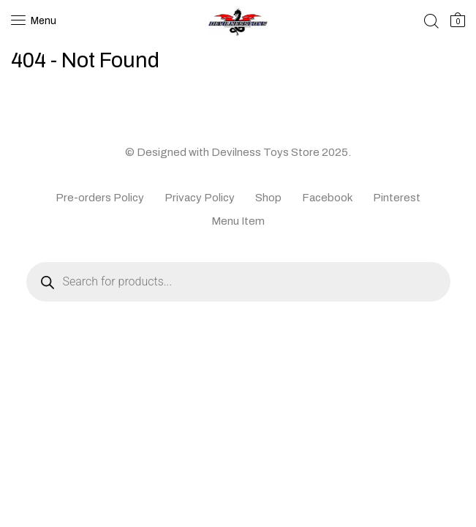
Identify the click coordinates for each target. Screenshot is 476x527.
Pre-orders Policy (100, 197)
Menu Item (238, 221)
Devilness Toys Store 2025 (279, 152)
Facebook (327, 197)
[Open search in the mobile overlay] (238, 282)
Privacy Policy (200, 197)
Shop (268, 197)
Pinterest (396, 197)
